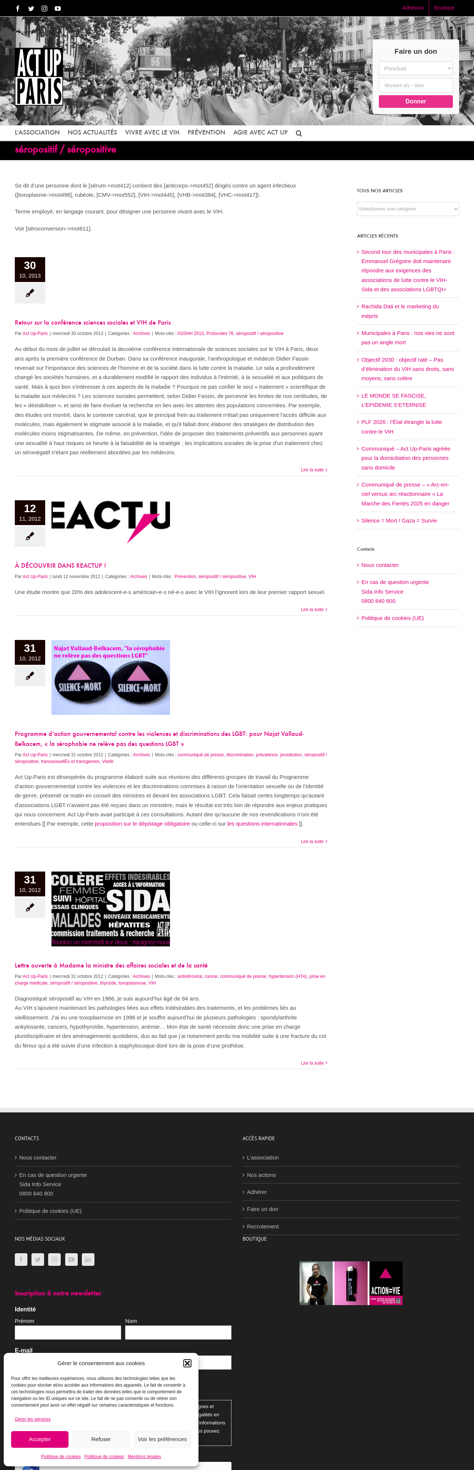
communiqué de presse (201, 754)
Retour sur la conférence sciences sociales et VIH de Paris (93, 323)
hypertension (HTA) (288, 976)
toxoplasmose (132, 983)
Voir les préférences (162, 1439)
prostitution (291, 754)
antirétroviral (190, 976)
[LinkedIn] (88, 1259)
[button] (187, 1363)
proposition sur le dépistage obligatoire (143, 823)
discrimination (239, 754)
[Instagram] (54, 1259)
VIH (252, 576)
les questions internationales (263, 823)
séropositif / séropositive (260, 333)
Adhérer (257, 1192)
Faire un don (262, 1209)
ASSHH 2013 (190, 333)
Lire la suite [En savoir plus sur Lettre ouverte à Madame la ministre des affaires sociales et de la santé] (312, 1063)
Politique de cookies (61, 1456)
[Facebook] (21, 1259)
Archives (141, 333)
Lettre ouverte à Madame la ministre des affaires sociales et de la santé (111, 966)
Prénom (24, 1321)
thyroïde (108, 983)
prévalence (267, 754)
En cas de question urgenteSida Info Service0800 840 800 (395, 591)
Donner (415, 101)
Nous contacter (380, 565)
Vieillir (108, 761)
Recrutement (263, 1226)
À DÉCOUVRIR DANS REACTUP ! (60, 566)
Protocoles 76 (219, 333)
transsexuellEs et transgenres (70, 761)
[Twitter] (37, 1259)
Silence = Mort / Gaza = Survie (399, 520)
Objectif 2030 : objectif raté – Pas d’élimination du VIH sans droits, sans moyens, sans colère (407, 369)
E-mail (24, 1350)
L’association (263, 1157)
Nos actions (261, 1175)
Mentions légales (144, 1456)
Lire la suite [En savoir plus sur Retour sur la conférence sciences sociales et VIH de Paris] (312, 469)
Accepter (40, 1439)
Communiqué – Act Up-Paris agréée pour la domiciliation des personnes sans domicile (405, 458)
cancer (210, 976)
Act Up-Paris (35, 333)
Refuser (101, 1439)
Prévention (185, 576)
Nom (131, 1321)
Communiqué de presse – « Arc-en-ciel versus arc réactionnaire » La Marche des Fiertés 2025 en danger (405, 494)
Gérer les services (33, 1419)
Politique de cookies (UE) (392, 618)
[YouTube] (71, 1259)
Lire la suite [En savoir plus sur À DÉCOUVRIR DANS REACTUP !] (312, 609)
